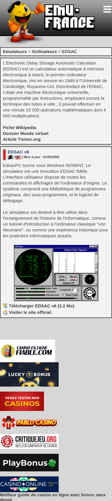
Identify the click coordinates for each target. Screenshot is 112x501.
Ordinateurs (44, 51)
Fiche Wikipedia (19, 127)
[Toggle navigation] (107, 9)
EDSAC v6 (18, 151)
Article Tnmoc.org (21, 139)
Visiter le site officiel (27, 312)
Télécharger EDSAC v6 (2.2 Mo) (41, 305)
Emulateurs (15, 51)
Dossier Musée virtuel (25, 133)
